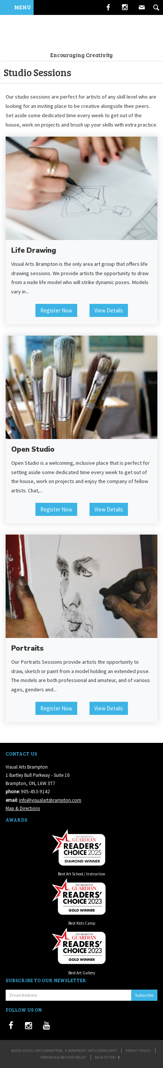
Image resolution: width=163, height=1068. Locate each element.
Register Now (56, 310)
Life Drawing (33, 250)
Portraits (27, 648)
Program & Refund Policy (63, 1057)
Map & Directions (23, 808)
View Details (108, 310)
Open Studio (32, 449)
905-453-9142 (35, 791)
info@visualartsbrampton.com (50, 800)
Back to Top (108, 1057)
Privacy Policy (138, 1050)
